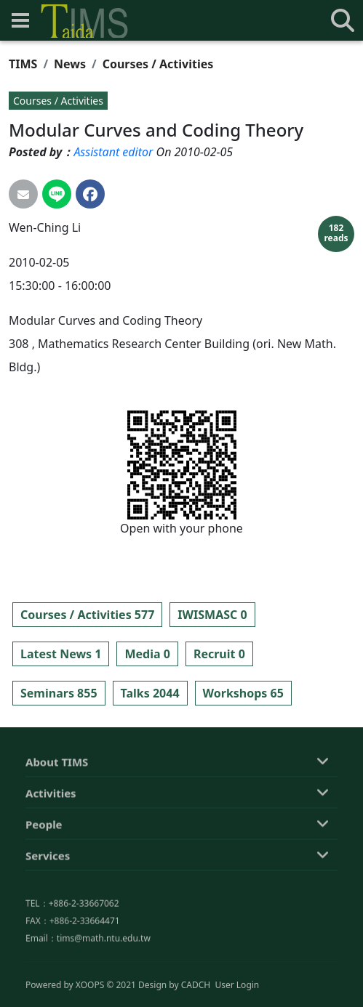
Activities (50, 856)
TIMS (23, 64)
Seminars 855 (58, 693)
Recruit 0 (219, 654)
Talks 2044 (150, 693)
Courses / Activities (158, 64)
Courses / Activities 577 (87, 615)
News (70, 64)
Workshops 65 (243, 693)
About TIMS (56, 824)
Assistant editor (113, 152)
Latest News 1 (60, 654)
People (44, 887)
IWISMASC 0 (212, 615)
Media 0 (146, 654)
